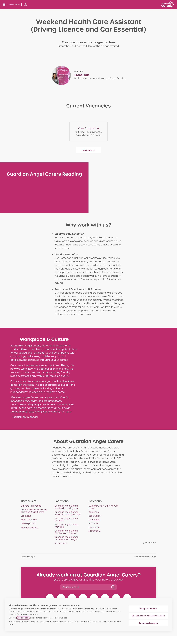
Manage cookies (29, 527)
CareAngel (93, 512)
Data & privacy (28, 523)
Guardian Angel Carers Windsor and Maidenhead (68, 513)
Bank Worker (94, 516)
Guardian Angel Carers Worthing (66, 525)
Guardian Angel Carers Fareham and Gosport (66, 532)
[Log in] (113, 587)
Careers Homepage (31, 506)
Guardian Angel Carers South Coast (103, 507)
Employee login (28, 557)
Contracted (94, 519)
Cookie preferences (148, 623)
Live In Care (94, 527)
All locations (61, 543)
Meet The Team (29, 519)
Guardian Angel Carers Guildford (66, 519)
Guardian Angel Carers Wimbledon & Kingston (66, 507)
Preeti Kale (82, 75)
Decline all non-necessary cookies (148, 616)
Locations (26, 516)
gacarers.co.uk (149, 542)
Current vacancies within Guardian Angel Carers (34, 510)
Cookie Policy (23, 618)
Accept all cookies (148, 608)
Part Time (93, 523)
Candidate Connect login (144, 557)
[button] (25, 4)
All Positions (94, 531)
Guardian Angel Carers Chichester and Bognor (66, 538)
